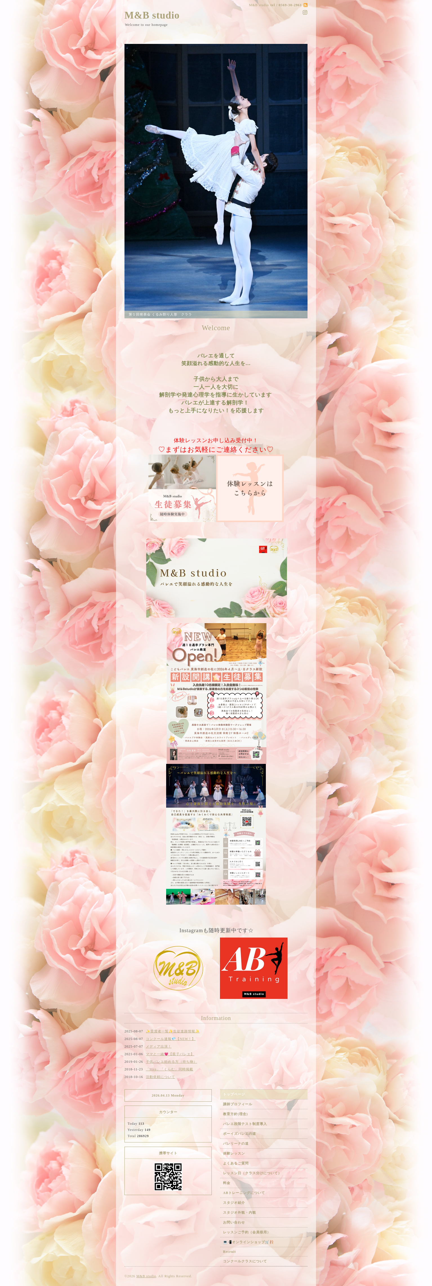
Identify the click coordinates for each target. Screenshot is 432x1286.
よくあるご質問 (236, 1163)
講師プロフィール (237, 1104)
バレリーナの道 (236, 1144)
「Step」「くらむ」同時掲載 (169, 1069)
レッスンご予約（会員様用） (247, 1232)
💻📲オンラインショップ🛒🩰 (248, 1242)
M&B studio (152, 15)
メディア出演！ (159, 1046)
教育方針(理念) (235, 1114)
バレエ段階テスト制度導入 (245, 1124)
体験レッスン (234, 1153)
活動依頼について (160, 1077)
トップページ (234, 1094)
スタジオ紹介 (234, 1203)
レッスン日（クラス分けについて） (252, 1173)
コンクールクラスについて (245, 1261)
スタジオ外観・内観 (239, 1213)
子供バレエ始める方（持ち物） (171, 1062)
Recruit (229, 1252)
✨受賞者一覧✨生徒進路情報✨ (173, 1031)
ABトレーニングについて (244, 1193)
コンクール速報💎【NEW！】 (170, 1039)
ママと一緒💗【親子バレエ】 (170, 1054)
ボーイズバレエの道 (239, 1134)
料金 (226, 1183)
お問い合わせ (234, 1222)
